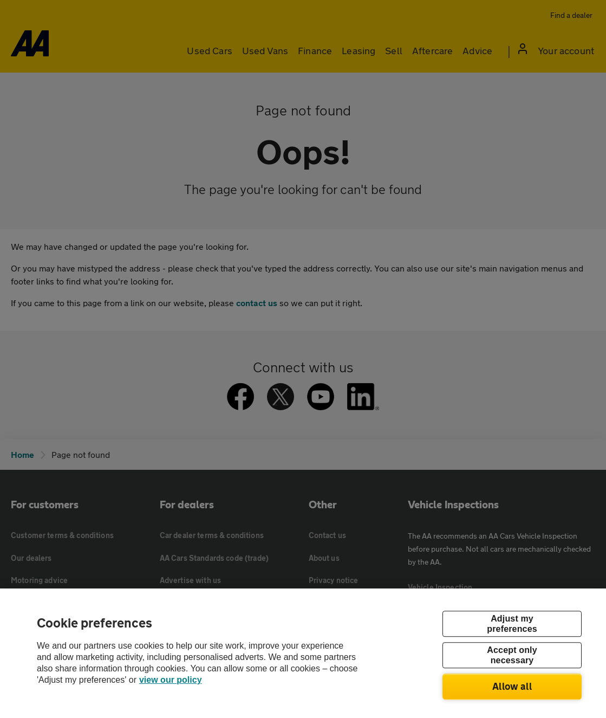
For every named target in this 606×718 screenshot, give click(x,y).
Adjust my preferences (512, 623)
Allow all (512, 686)
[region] (303, 653)
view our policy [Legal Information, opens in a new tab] (170, 679)
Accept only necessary (512, 655)
